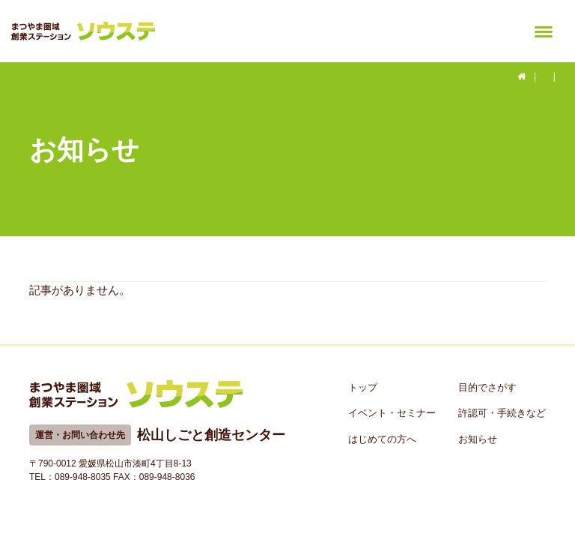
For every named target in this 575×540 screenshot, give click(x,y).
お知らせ (477, 439)
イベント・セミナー (392, 412)
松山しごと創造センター (211, 435)
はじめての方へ (382, 439)
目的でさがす (487, 387)
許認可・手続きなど (502, 412)
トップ (362, 387)
